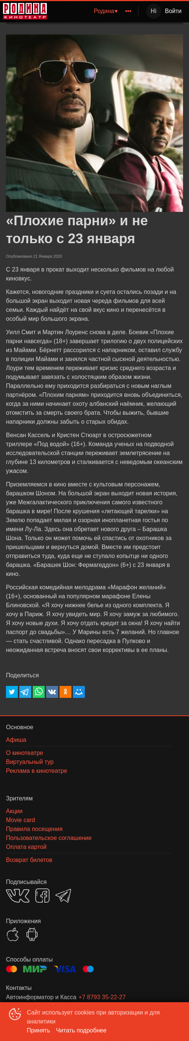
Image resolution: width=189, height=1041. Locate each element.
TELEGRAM (63, 896)
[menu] (94, 11)
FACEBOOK (42, 895)
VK (17, 896)
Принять (38, 1030)
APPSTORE (12, 934)
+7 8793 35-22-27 (102, 997)
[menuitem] (105, 11)
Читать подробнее (81, 1030)
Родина (104, 11)
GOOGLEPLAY (32, 934)
